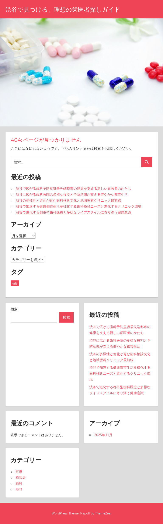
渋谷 (18, 489)
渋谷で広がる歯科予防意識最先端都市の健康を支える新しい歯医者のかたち (73, 188)
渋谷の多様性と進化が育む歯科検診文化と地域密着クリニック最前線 (68, 200)
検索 (14, 309)
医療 (18, 471)
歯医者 (20, 477)
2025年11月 (103, 435)
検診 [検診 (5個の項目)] (15, 283)
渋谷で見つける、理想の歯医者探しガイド (63, 9)
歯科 (18, 483)
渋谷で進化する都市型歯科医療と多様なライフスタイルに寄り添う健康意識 (73, 212)
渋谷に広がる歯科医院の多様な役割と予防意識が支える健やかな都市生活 (72, 194)
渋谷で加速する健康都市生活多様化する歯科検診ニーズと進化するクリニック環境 (78, 206)
